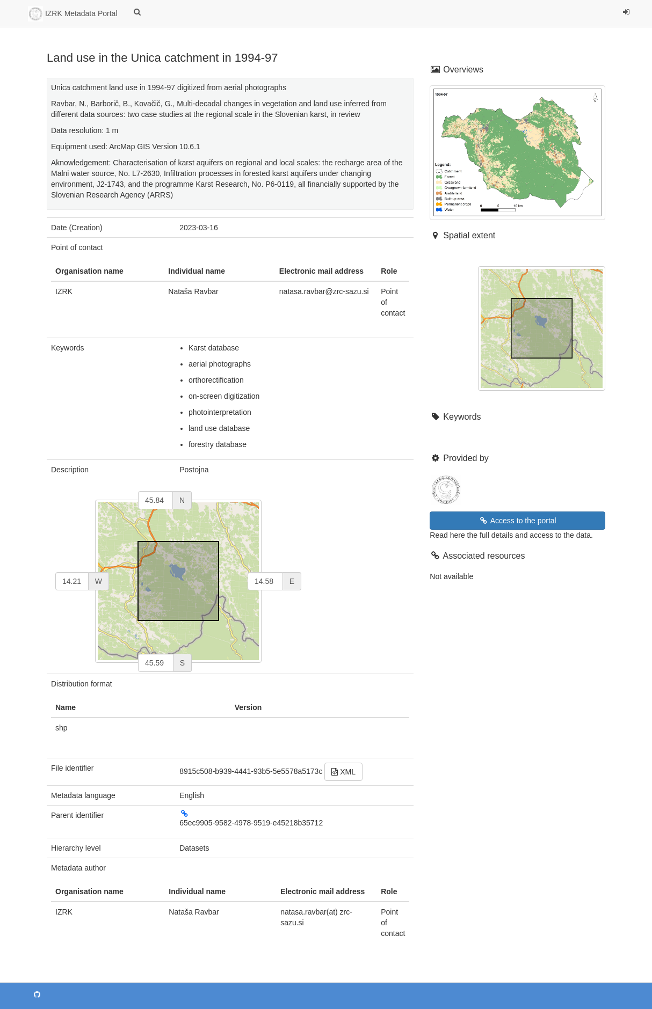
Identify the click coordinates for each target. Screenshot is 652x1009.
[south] (155, 663)
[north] (155, 500)
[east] (265, 581)
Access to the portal (517, 520)
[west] (72, 581)
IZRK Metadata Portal (73, 13)
